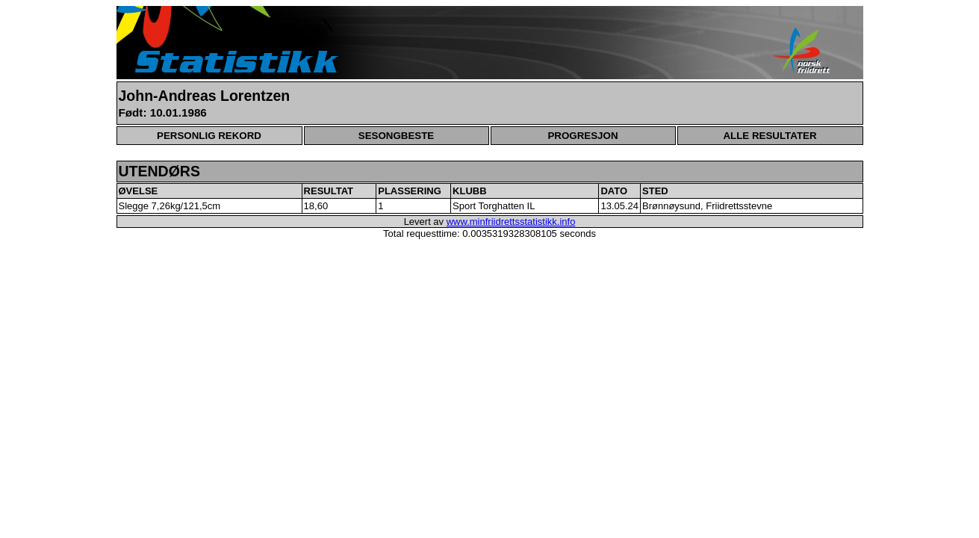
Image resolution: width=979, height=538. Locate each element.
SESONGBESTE (396, 135)
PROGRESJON (582, 135)
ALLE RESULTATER (769, 135)
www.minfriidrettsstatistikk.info (511, 221)
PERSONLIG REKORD (209, 135)
